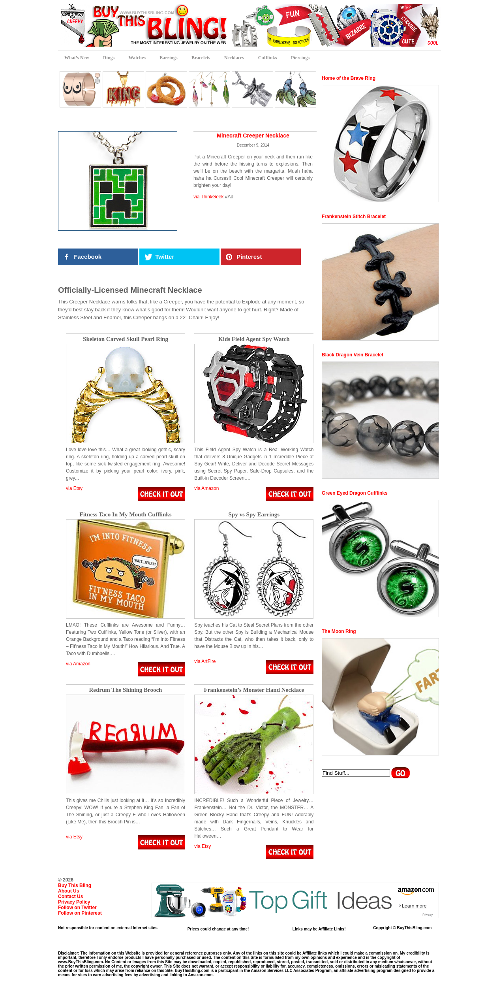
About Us (68, 891)
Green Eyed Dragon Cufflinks (355, 493)
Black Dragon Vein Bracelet (352, 355)
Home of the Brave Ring (348, 78)
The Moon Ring (339, 631)
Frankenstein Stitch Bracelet (354, 216)
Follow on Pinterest (80, 913)
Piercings (300, 57)
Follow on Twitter (77, 907)
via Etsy (74, 488)
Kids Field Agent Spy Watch (254, 339)
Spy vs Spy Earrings (254, 515)
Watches (137, 57)
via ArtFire (205, 661)
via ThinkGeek (208, 197)
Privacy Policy (74, 902)
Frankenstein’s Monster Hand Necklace (254, 690)
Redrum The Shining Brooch (125, 690)
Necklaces (234, 57)
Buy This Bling (74, 885)
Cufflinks (267, 57)
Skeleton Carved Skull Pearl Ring (125, 339)
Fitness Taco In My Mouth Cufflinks (126, 515)
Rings (108, 57)
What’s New (76, 57)
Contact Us (70, 896)
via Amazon (206, 488)
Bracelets (200, 57)
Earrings (168, 57)
